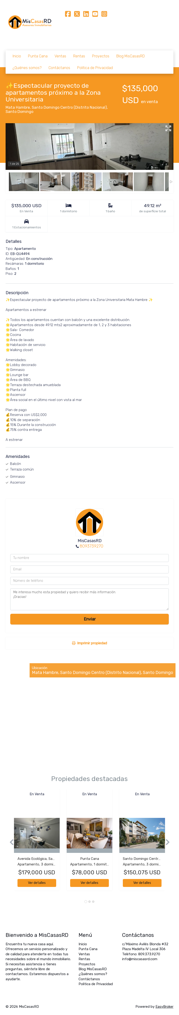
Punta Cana (38, 56)
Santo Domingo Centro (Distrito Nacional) (69, 107)
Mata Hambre (18, 107)
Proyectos (100, 56)
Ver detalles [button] (37, 883)
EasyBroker (164, 1007)
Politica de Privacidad (95, 68)
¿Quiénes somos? (27, 68)
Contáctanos (59, 68)
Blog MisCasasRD (130, 56)
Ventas (60, 56)
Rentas (79, 56)
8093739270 (91, 546)
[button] (10, 842)
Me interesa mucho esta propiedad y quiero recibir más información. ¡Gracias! (89, 599)
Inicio (17, 56)
